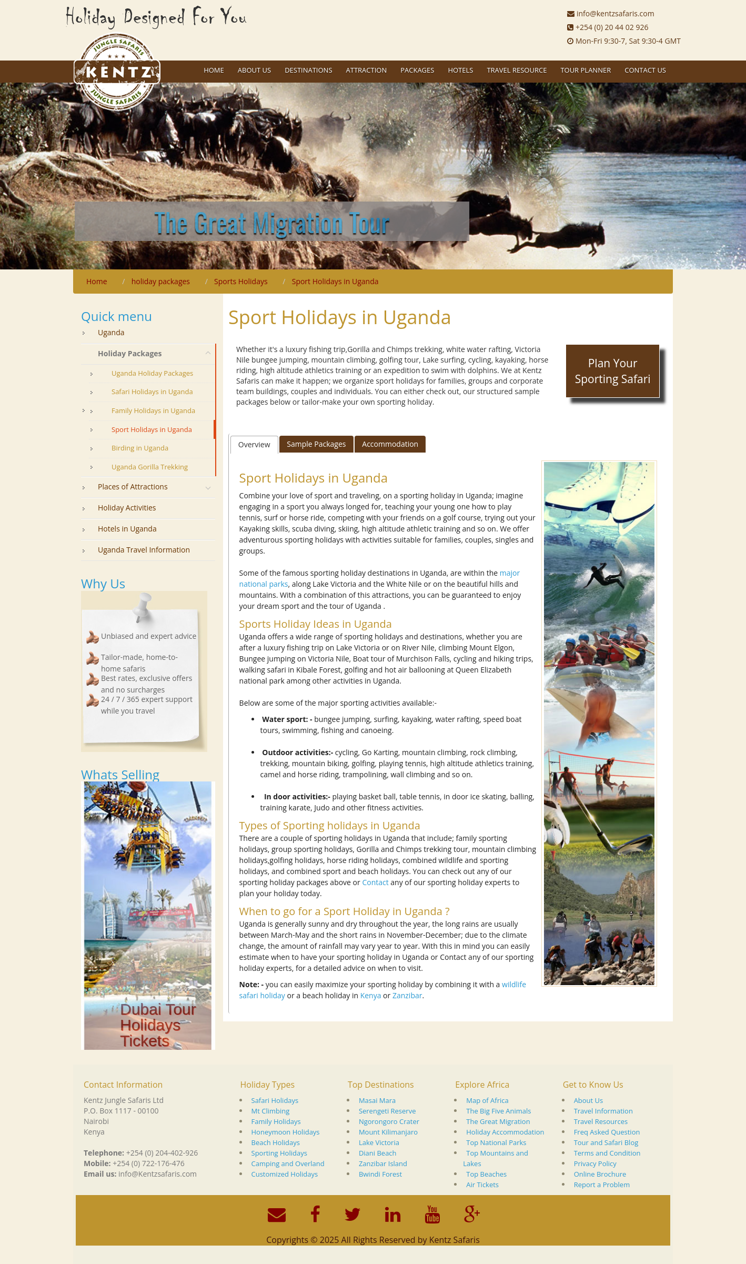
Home (214, 70)
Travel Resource (517, 70)
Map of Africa (487, 1100)
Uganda (111, 332)
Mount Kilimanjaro (388, 1132)
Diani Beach (378, 1153)
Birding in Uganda (140, 448)
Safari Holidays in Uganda (152, 391)
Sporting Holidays (279, 1153)
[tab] (254, 445)
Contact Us (645, 70)
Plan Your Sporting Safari (613, 371)
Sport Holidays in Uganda (152, 429)
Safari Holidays (275, 1100)
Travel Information (603, 1111)
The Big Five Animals (498, 1111)
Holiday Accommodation (505, 1132)
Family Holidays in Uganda (153, 410)
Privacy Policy (595, 1163)
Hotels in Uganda (127, 529)
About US (254, 70)
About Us (588, 1100)
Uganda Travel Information (144, 550)
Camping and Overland (288, 1163)
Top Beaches (486, 1174)
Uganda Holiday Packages (152, 373)
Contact (375, 882)
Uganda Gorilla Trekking (150, 467)
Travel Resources (601, 1121)
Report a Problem (602, 1184)
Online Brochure (600, 1174)
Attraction (366, 70)
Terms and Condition (607, 1153)
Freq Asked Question (607, 1132)
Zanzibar (407, 995)
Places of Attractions (133, 486)
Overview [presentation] (254, 444)
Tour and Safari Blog (606, 1142)
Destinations (308, 70)
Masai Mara (377, 1100)
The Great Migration (498, 1121)
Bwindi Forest (380, 1174)
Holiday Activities (127, 508)
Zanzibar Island (383, 1163)
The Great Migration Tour (271, 221)
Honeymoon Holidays (285, 1132)
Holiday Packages (130, 353)
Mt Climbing (270, 1111)
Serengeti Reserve (387, 1111)
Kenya (370, 995)
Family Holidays (276, 1121)
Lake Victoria (379, 1142)
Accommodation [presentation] (390, 444)
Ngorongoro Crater (389, 1121)
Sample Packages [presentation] (316, 444)
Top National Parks (496, 1142)
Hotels (460, 70)
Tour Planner (585, 70)
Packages (417, 70)
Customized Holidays (284, 1174)
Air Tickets (482, 1184)
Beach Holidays (275, 1142)
